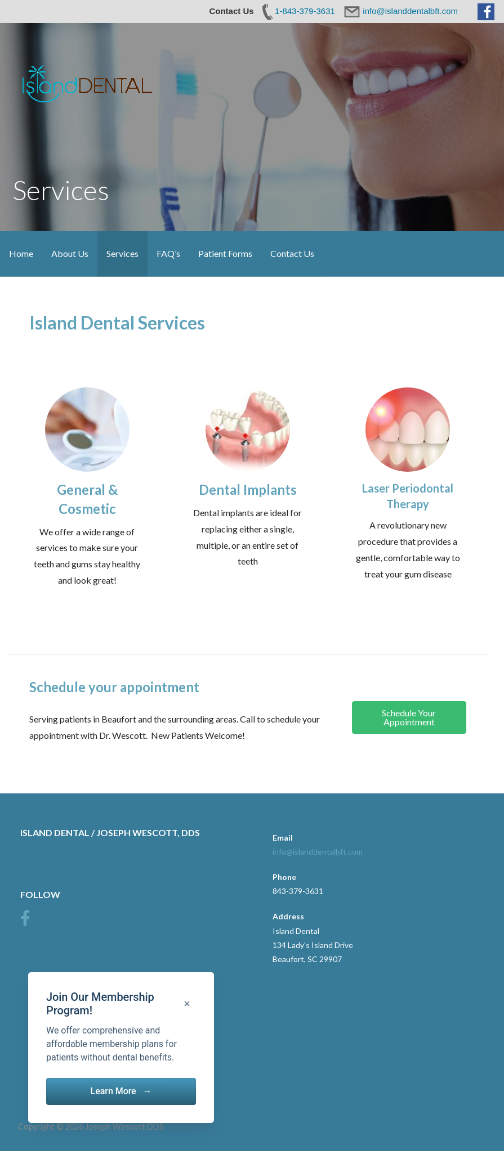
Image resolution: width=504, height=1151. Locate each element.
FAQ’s (168, 253)
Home (21, 253)
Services (122, 253)
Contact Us (292, 253)
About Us (69, 253)
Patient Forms (225, 253)
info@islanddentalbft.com (318, 851)
